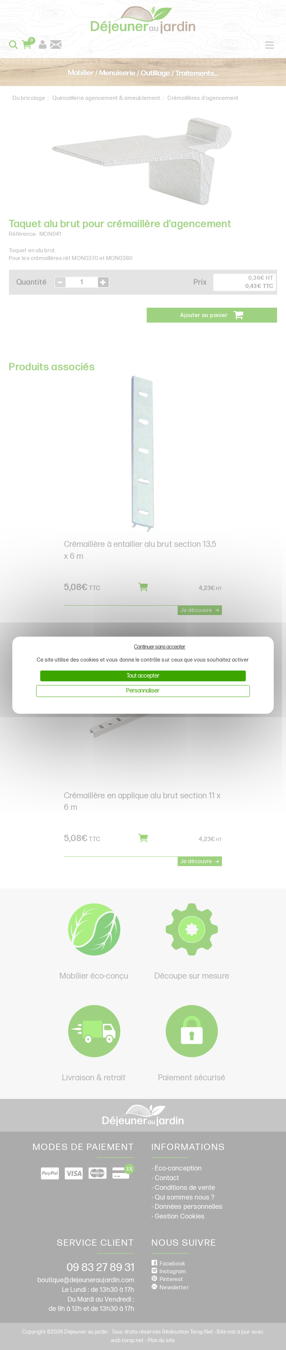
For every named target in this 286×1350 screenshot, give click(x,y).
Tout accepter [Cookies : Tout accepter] (143, 675)
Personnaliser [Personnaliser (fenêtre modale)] (142, 690)
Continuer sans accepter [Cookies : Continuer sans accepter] (159, 647)
